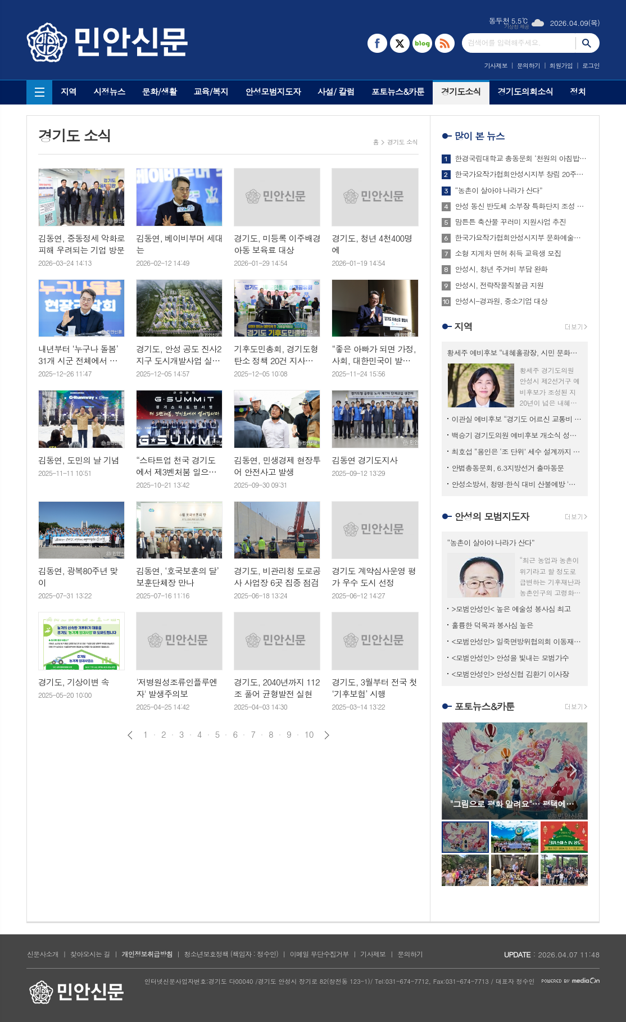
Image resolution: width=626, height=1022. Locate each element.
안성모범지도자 (273, 91)
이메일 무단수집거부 (319, 954)
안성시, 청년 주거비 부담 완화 (501, 269)
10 (309, 734)
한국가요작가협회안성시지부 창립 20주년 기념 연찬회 (521, 174)
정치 (578, 91)
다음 (326, 735)
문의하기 (528, 65)
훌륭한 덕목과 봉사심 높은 (492, 625)
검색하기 (587, 43)
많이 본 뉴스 (480, 136)
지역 (68, 91)
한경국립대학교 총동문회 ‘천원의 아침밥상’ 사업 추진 (521, 158)
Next (573, 770)
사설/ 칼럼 (336, 91)
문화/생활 (159, 91)
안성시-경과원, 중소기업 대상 (501, 301)
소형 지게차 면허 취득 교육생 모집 (508, 253)
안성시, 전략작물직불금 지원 (499, 285)
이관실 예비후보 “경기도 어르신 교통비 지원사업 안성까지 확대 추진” (517, 419)
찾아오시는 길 (90, 954)
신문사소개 (42, 954)
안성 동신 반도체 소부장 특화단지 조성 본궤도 (521, 206)
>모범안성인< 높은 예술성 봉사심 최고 (511, 608)
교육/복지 (210, 91)
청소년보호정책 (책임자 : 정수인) (231, 954)
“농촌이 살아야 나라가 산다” (498, 190)
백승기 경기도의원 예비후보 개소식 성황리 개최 (517, 435)
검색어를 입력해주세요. (504, 42)
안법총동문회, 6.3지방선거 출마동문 (508, 467)
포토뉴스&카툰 (397, 91)
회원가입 (561, 65)
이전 (130, 735)
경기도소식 (461, 91)
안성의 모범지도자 (492, 516)
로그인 (591, 65)
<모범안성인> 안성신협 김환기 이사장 (510, 674)
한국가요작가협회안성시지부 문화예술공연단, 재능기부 (521, 238)
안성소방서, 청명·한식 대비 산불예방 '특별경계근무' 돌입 (517, 484)
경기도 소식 (402, 142)
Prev (456, 770)
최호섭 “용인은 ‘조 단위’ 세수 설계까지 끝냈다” (517, 451)
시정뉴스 (109, 91)
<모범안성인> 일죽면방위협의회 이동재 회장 (517, 641)
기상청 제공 (516, 26)
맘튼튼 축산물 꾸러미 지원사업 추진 (510, 222)
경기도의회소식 (526, 91)
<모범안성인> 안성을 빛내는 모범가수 (510, 657)
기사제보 (495, 65)
